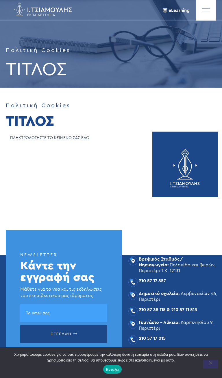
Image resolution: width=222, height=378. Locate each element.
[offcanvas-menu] (206, 10)
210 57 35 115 (152, 309)
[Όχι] (210, 364)
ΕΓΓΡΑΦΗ (64, 333)
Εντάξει (112, 369)
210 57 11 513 (184, 309)
